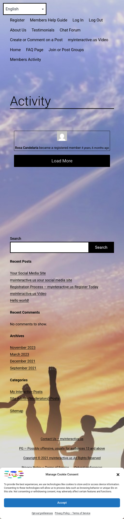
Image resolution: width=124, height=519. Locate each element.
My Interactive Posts (26, 392)
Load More (62, 160)
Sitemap (16, 411)
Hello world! (19, 300)
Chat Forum (70, 30)
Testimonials (43, 30)
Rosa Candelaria (26, 148)
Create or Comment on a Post (36, 39)
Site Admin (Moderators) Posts (34, 398)
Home (15, 49)
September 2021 (23, 368)
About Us (18, 30)
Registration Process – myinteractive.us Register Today (54, 287)
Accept (62, 505)
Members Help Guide (48, 20)
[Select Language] (24, 9)
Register (17, 20)
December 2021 (22, 361)
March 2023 (19, 354)
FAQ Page (34, 49)
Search (15, 238)
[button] (118, 477)
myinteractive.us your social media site (41, 280)
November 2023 (23, 347)
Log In (78, 20)
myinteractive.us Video (88, 39)
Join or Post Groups (66, 49)
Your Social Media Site (28, 273)
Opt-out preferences (42, 516)
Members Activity (25, 59)
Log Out (96, 20)
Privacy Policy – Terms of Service (72, 516)
